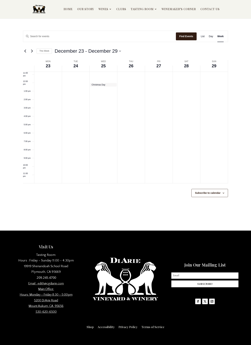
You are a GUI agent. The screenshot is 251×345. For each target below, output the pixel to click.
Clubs (121, 9)
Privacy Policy (128, 326)
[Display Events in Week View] (220, 36)
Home (68, 9)
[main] (125, 122)
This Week (44, 51)
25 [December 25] (103, 65)
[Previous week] (25, 51)
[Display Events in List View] (203, 36)
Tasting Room (142, 9)
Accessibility (106, 326)
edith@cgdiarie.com (51, 283)
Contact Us (210, 9)
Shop (90, 326)
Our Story (85, 9)
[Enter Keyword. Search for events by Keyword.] (99, 36)
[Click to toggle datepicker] (88, 51)
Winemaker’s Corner (179, 9)
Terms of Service (152, 326)
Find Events (186, 36)
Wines (103, 9)
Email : (33, 283)
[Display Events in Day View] (211, 36)
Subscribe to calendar (207, 193)
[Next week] (32, 51)
